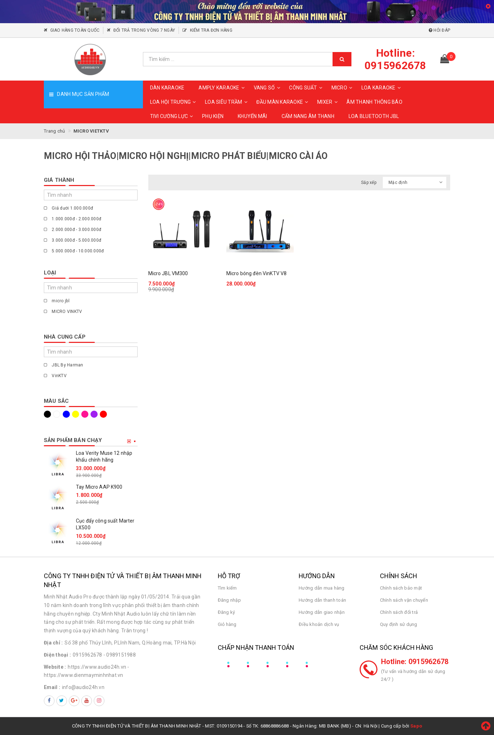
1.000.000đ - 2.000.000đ (72, 218)
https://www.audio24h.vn (97, 667)
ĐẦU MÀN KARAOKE (283, 102)
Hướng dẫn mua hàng (322, 588)
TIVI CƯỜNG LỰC (172, 116)
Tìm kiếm (227, 588)
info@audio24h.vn (83, 687)
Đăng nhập (229, 600)
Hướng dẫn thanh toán (322, 600)
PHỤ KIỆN (212, 116)
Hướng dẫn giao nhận (322, 612)
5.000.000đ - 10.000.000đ (74, 250)
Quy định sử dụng (398, 624)
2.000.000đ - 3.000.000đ (72, 229)
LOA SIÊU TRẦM (227, 102)
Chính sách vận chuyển (404, 600)
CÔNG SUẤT (306, 88)
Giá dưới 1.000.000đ (68, 208)
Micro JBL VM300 (168, 273)
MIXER (328, 102)
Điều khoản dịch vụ (319, 624)
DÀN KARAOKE (167, 88)
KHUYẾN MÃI (252, 116)
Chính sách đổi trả (399, 612)
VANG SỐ (268, 88)
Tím (94, 414)
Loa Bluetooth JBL (374, 116)
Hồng (84, 414)
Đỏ (103, 414)
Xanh (66, 414)
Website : (55, 667)
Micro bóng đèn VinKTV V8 (256, 273)
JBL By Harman (63, 365)
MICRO (342, 88)
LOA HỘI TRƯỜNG (174, 102)
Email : (52, 687)
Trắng (56, 414)
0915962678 (87, 655)
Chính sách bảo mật (401, 588)
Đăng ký (226, 612)
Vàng (75, 414)
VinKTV (55, 375)
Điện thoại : (57, 655)
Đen (47, 414)
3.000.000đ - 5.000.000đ (72, 240)
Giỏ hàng (227, 624)
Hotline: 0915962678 (415, 661)
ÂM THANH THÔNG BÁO (374, 102)
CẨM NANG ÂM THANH (308, 116)
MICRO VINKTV (63, 311)
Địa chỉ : (53, 643)
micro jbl (57, 300)
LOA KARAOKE (382, 88)
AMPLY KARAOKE (222, 88)
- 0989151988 (119, 655)
